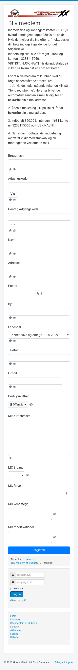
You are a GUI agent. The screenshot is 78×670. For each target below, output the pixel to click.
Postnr (12, 286)
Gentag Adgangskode (23, 209)
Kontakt (14, 626)
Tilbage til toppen (64, 662)
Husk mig (18, 588)
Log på (17, 594)
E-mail (12, 373)
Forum (14, 633)
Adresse (14, 263)
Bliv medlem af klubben (23, 623)
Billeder (14, 637)
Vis (12, 194)
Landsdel (14, 327)
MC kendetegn (18, 504)
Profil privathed (18, 396)
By (10, 304)
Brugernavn (16, 155)
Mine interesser (19, 416)
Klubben (15, 619)
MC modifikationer (21, 527)
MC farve (14, 486)
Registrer (39, 550)
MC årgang (16, 467)
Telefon (13, 350)
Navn (11, 240)
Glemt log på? (18, 600)
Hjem (13, 615)
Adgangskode (18, 179)
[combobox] (18, 405)
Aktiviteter (16, 630)
